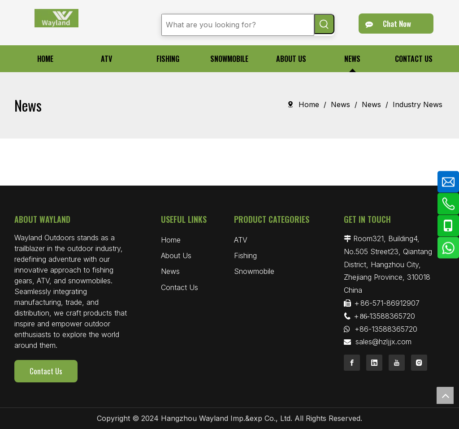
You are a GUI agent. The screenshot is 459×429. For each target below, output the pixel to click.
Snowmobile (254, 271)
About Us (176, 255)
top (445, 395)
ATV (240, 239)
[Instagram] (419, 363)
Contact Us (46, 371)
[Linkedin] (374, 363)
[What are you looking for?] (237, 25)
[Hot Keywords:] (324, 24)
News (170, 271)
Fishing (245, 255)
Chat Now (388, 23)
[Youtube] (397, 363)
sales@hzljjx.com (383, 341)
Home (171, 239)
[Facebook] (352, 363)
